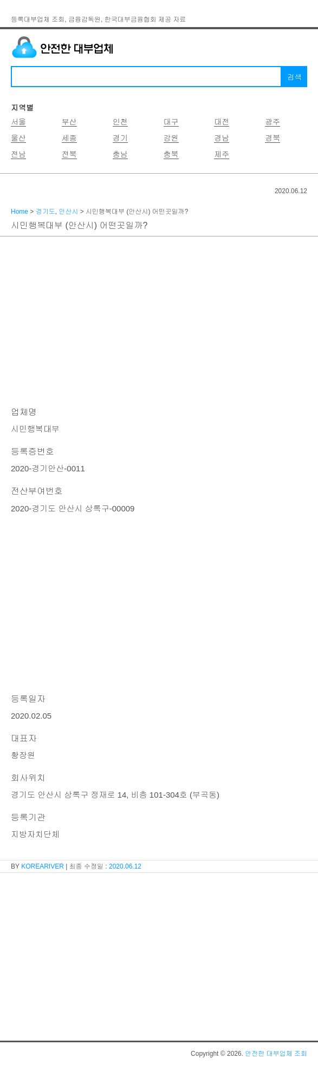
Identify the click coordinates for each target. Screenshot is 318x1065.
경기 (120, 138)
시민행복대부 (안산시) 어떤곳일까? (79, 225)
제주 (221, 154)
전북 (69, 154)
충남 (120, 154)
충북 (171, 154)
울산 (18, 138)
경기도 (45, 211)
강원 (171, 138)
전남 (18, 154)
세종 (69, 138)
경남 (221, 138)
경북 (272, 138)
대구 (171, 121)
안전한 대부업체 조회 (276, 1053)
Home (19, 211)
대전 (221, 121)
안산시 (68, 211)
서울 (18, 121)
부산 (69, 121)
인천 (120, 121)
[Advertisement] (159, 320)
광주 (272, 121)
